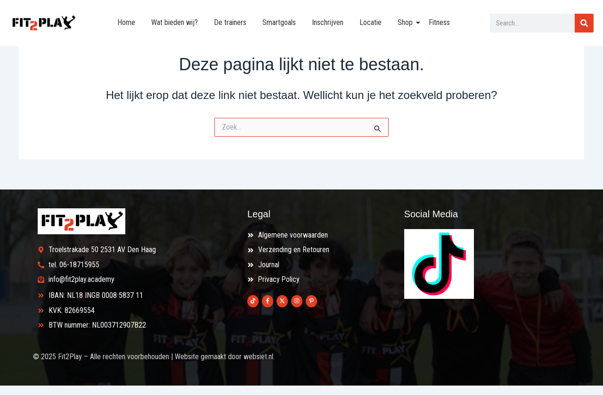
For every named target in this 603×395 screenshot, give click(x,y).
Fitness (439, 22)
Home (126, 22)
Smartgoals (279, 22)
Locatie (370, 22)
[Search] (584, 23)
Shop (407, 22)
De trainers (230, 22)
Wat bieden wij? (174, 22)
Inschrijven (327, 22)
